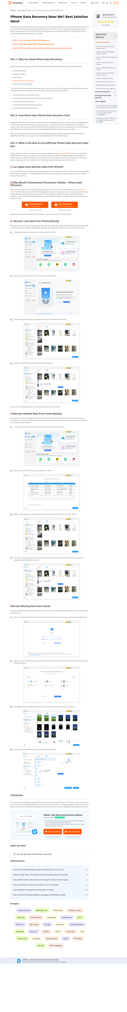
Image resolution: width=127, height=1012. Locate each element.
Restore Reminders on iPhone (105, 82)
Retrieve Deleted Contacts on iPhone (105, 63)
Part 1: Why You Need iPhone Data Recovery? (32, 40)
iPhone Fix (20, 924)
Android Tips (67, 917)
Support (95, 3)
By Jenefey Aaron (108, 15)
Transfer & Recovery (48, 3)
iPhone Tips (57, 910)
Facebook (36, 938)
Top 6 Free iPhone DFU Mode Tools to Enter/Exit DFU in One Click (106, 106)
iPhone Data (22, 938)
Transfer (46, 931)
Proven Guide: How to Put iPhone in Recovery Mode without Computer (106, 113)
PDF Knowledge (56, 945)
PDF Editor (78, 938)
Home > (15, 10)
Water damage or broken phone (24, 81)
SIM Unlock (34, 924)
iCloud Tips (70, 931)
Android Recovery (77, 924)
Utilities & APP (62, 3)
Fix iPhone (60, 924)
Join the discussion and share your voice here (34, 854)
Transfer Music (51, 938)
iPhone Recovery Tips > (25, 10)
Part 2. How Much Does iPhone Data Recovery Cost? (34, 44)
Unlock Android (24, 910)
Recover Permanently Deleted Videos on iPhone (105, 53)
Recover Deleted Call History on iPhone (105, 69)
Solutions (83, 3)
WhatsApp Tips (42, 910)
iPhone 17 (33, 931)
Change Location (74, 910)
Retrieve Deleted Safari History (105, 85)
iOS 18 (57, 931)
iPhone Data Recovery (101, 35)
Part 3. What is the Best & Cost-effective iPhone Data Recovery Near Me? (43, 48)
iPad (82, 931)
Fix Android (51, 917)
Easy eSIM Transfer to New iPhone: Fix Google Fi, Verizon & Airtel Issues (106, 120)
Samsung (20, 917)
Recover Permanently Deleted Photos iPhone (105, 47)
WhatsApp (20, 931)
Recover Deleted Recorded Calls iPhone (105, 89)
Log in (116, 3)
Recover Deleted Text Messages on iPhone (106, 58)
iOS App (47, 924)
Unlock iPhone (35, 917)
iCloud (65, 938)
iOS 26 (79, 917)
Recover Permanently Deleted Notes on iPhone (105, 74)
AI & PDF (73, 3)
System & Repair (33, 3)
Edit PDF (41, 945)
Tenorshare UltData (64, 153)
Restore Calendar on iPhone (104, 78)
